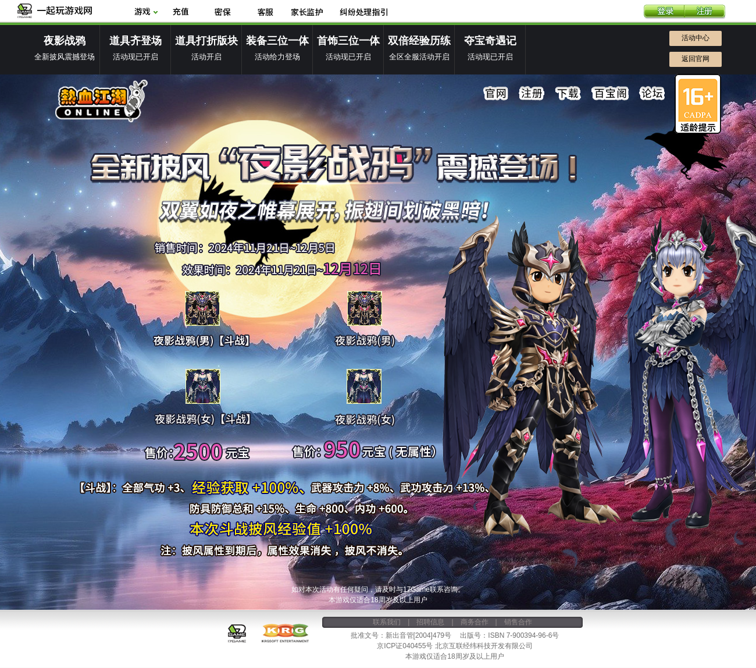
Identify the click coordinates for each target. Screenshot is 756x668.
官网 (496, 93)
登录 (664, 12)
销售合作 (518, 622)
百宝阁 (610, 93)
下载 (568, 93)
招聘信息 (430, 622)
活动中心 (695, 38)
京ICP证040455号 (405, 646)
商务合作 (474, 622)
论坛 (652, 93)
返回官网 (695, 59)
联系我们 (387, 622)
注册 (704, 12)
